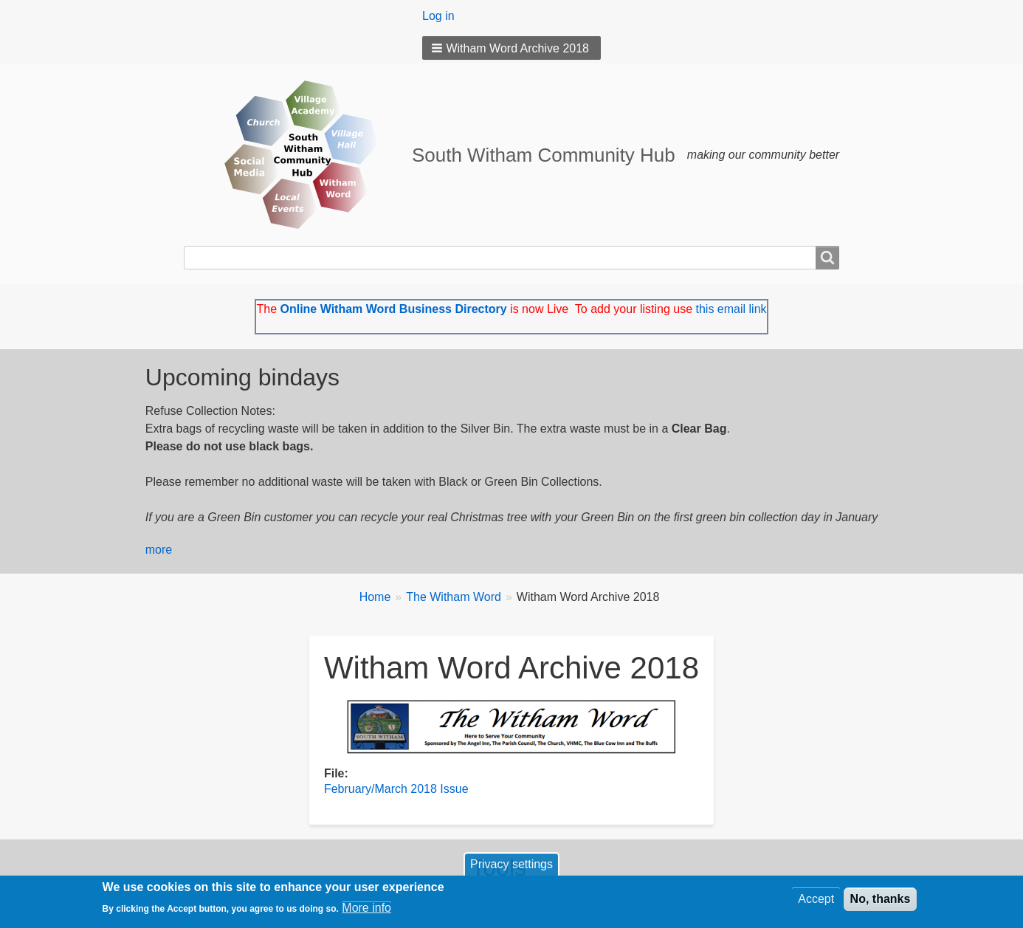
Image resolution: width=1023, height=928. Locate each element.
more (158, 549)
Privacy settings (511, 868)
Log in (438, 16)
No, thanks (880, 902)
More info (366, 911)
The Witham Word (453, 597)
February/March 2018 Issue (396, 789)
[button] (511, 48)
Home (375, 597)
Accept (816, 902)
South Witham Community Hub (543, 155)
